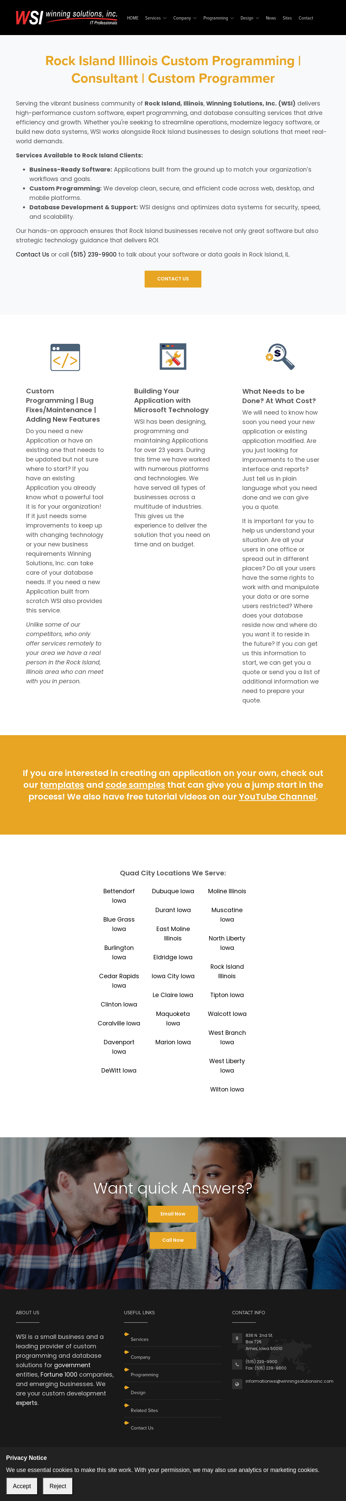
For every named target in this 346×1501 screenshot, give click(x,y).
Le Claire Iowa (173, 995)
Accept (22, 1486)
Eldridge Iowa (173, 957)
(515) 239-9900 (94, 254)
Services (153, 18)
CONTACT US (173, 278)
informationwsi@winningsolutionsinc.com (289, 1381)
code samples (135, 785)
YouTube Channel (277, 797)
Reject (57, 1486)
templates (62, 785)
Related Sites (144, 1410)
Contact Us (32, 254)
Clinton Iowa (119, 1004)
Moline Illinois (227, 891)
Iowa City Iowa (173, 976)
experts (27, 1403)
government (72, 1365)
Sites (287, 18)
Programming (215, 18)
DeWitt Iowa (119, 1071)
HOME (133, 18)
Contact (306, 18)
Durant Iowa (173, 910)
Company (182, 18)
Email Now (173, 1213)
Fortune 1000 (59, 1375)
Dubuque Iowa (173, 891)
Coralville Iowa (119, 1023)
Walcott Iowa (227, 1014)
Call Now (173, 1240)
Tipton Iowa (227, 995)
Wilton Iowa (227, 1089)
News (271, 18)
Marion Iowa (173, 1042)
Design (247, 18)
